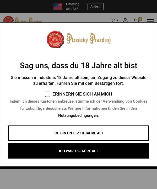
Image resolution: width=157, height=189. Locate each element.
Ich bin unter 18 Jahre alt (78, 133)
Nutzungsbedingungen (78, 115)
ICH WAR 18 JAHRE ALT (78, 151)
